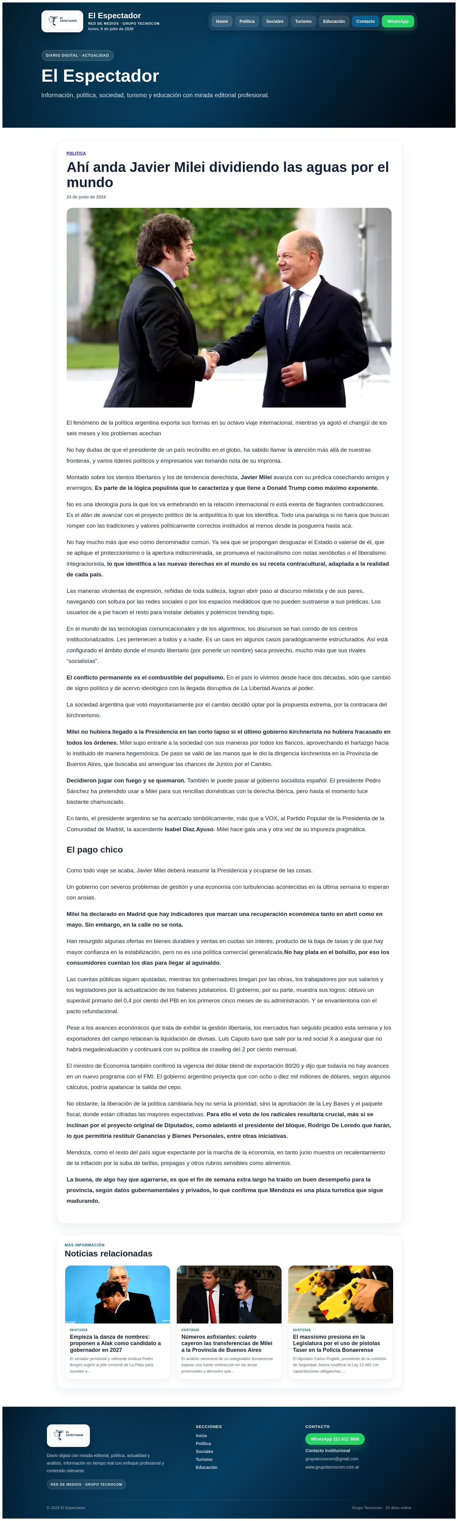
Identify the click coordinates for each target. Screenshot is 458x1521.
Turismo (303, 21)
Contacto (366, 21)
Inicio (201, 1435)
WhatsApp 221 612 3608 (335, 1439)
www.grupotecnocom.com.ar (332, 1467)
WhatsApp (397, 21)
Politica (76, 153)
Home (222, 21)
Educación (334, 21)
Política (247, 21)
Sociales (275, 21)
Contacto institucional (327, 1450)
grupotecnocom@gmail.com (332, 1458)
